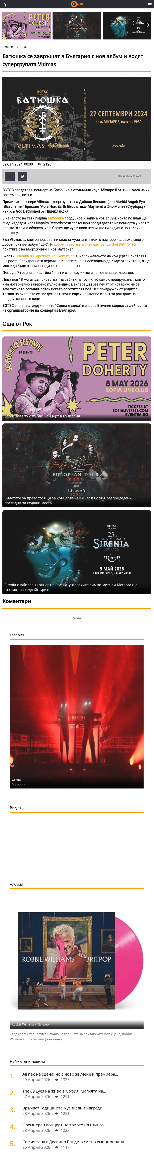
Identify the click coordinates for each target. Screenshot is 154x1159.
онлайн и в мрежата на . (46, 256)
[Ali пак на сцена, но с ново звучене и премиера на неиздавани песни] (14, 935)
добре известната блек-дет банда (95, 244)
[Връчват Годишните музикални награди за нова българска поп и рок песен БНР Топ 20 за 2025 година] (14, 969)
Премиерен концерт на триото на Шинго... (64, 985)
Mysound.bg (19, 1057)
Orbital (16, 640)
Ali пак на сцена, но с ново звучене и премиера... (70, 934)
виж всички (18, 1019)
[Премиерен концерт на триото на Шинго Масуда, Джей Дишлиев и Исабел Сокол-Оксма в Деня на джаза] (14, 986)
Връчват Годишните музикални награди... (63, 968)
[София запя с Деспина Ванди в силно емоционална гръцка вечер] (14, 1003)
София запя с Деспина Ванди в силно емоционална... (74, 1002)
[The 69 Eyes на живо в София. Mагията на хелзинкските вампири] (14, 952)
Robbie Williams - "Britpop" (31, 885)
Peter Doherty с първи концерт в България (42, 416)
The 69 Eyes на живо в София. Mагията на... (64, 951)
